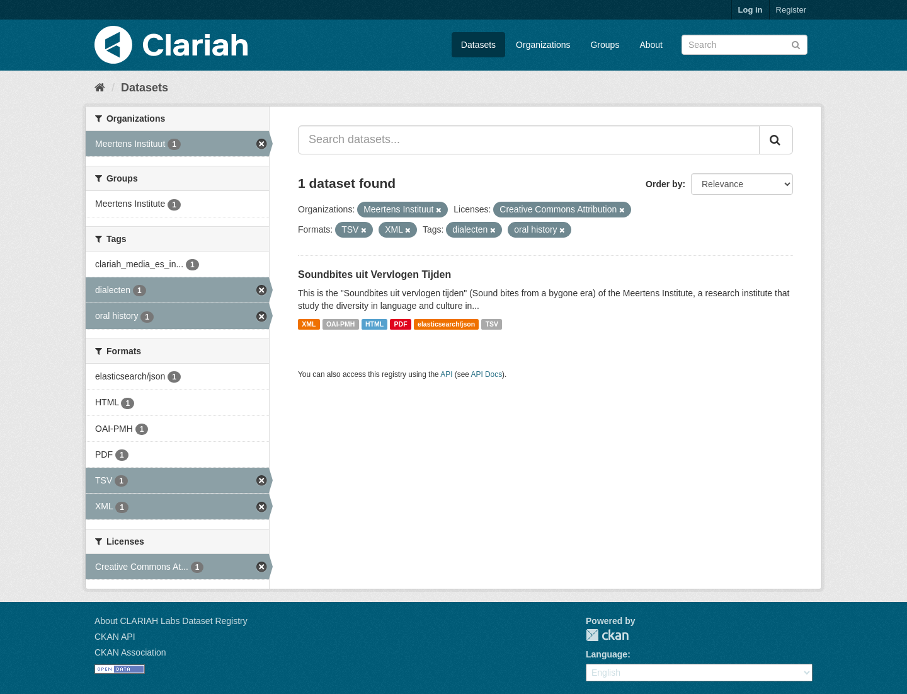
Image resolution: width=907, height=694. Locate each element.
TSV (492, 324)
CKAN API (114, 637)
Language (606, 654)
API (446, 374)
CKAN (607, 635)
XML (309, 324)
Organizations (543, 45)
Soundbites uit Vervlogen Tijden (374, 274)
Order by (664, 184)
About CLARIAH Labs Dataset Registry (171, 621)
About (651, 45)
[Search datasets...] (529, 139)
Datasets (478, 45)
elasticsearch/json (446, 324)
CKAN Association (130, 652)
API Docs (487, 374)
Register (791, 9)
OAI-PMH (340, 324)
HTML (374, 324)
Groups (604, 45)
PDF (401, 324)
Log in (750, 9)
